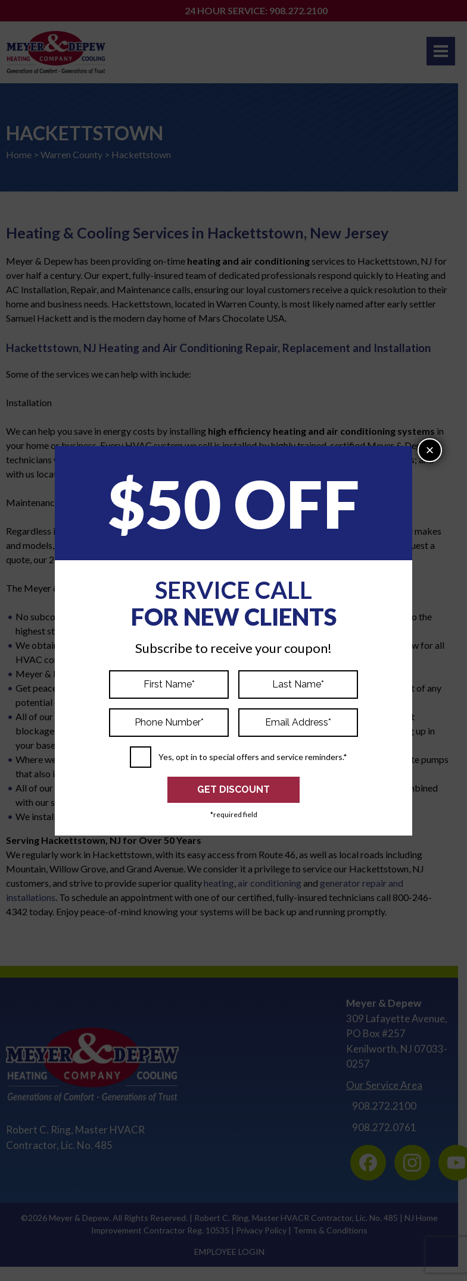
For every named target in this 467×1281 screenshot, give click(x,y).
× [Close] (430, 450)
